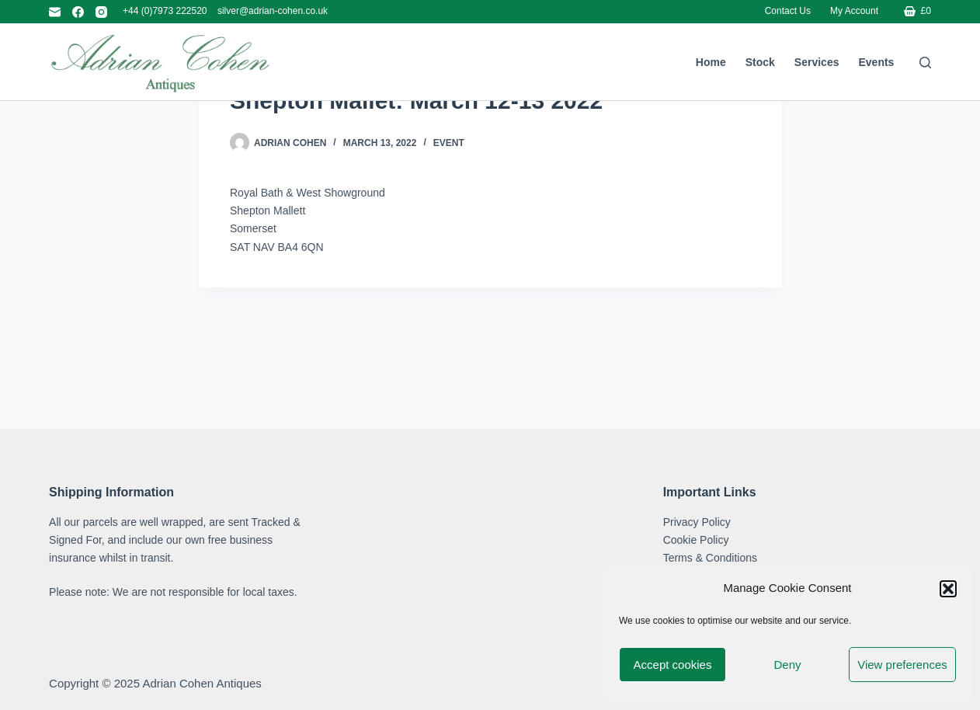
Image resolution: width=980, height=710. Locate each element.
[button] (948, 589)
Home (711, 62)
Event (448, 238)
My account (854, 10)
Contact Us (788, 10)
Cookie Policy (696, 540)
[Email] (55, 12)
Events (876, 62)
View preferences (902, 664)
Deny (787, 664)
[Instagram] (101, 12)
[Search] (925, 62)
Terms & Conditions (710, 558)
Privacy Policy (697, 522)
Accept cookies (673, 664)
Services (816, 62)
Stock (760, 62)
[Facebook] (78, 12)
